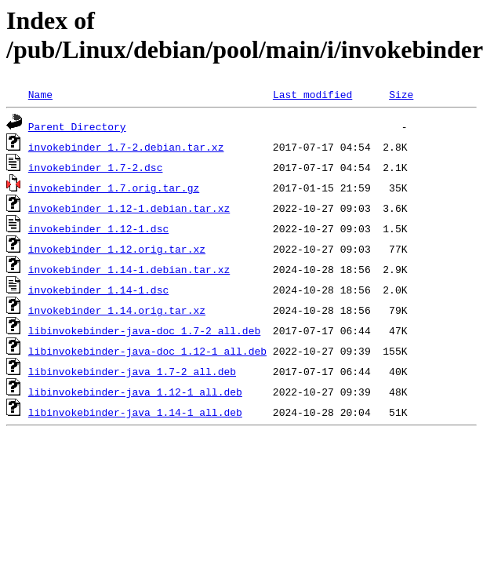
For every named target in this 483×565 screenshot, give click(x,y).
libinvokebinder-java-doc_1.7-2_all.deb (144, 330)
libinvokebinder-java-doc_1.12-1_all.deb (147, 351)
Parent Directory (77, 126)
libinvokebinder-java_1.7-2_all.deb (132, 371)
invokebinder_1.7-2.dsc (95, 167)
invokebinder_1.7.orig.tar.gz (113, 187)
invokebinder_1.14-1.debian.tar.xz (129, 269)
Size (401, 94)
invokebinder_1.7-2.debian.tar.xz (126, 147)
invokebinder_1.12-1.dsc (98, 228)
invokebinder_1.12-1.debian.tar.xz (129, 208)
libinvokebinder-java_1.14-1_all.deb (135, 412)
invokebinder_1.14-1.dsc (98, 289)
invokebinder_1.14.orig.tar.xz (116, 310)
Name (40, 94)
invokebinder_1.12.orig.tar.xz (116, 249)
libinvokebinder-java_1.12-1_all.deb (135, 392)
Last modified (312, 94)
